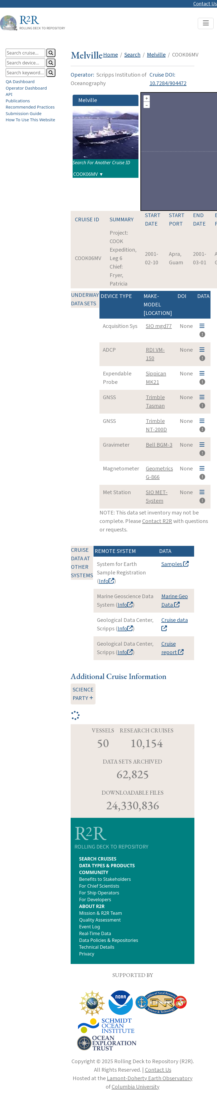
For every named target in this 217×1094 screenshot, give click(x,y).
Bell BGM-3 (159, 445)
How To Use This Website (30, 119)
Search (132, 55)
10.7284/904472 (167, 83)
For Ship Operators (99, 893)
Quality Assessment (100, 920)
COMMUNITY (93, 872)
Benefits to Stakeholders (105, 879)
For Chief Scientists (99, 886)
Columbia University (135, 1087)
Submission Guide (24, 113)
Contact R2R (157, 521)
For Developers (95, 899)
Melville (156, 55)
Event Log (89, 927)
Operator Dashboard (26, 87)
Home (110, 55)
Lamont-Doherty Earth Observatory (149, 1078)
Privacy (86, 954)
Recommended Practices (30, 107)
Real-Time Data (95, 933)
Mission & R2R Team (100, 913)
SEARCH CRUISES (97, 859)
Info (106, 581)
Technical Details (96, 947)
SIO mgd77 (159, 326)
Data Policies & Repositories (108, 940)
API (9, 94)
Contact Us (205, 3)
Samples (175, 564)
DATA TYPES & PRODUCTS (107, 865)
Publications (18, 100)
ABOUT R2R (92, 906)
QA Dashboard (20, 81)
